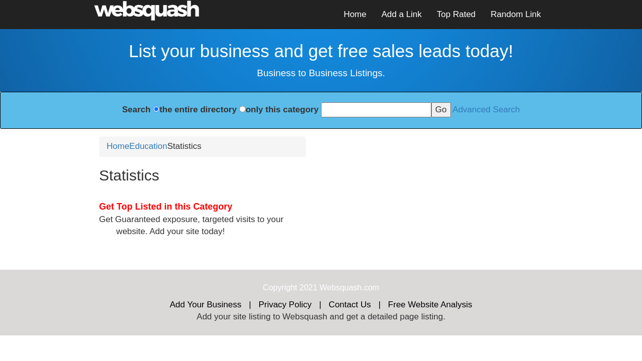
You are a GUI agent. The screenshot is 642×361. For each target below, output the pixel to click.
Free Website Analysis (430, 304)
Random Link (516, 14)
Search (136, 109)
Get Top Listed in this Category (166, 207)
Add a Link (401, 14)
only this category (282, 109)
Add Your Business (206, 304)
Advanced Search (486, 109)
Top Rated (456, 14)
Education (148, 146)
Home (355, 14)
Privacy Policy (284, 304)
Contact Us (350, 304)
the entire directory (198, 109)
